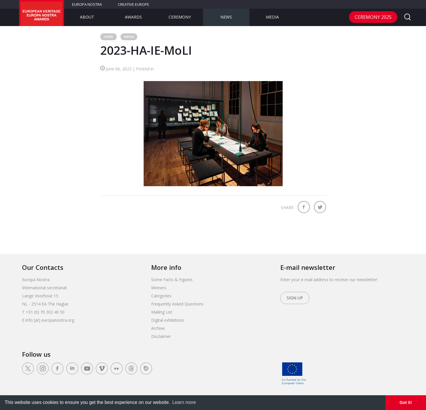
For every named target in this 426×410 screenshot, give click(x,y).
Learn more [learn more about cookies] (184, 402)
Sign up (295, 298)
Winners (158, 287)
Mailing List (161, 312)
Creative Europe (133, 4)
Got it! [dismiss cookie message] (406, 402)
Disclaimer (161, 336)
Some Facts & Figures (172, 279)
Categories (161, 296)
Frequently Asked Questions (177, 304)
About (87, 17)
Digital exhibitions (167, 320)
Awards (133, 17)
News (226, 17)
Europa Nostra (87, 4)
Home (108, 36)
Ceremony (180, 17)
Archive (158, 328)
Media (272, 17)
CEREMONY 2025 (373, 17)
